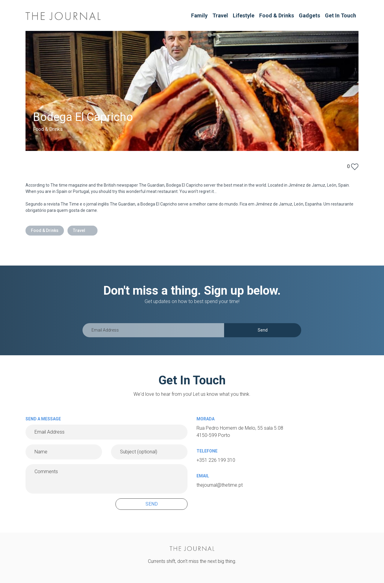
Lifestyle (243, 15)
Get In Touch (340, 15)
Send (263, 330)
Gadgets (309, 15)
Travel (220, 15)
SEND (152, 504)
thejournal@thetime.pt (219, 485)
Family (199, 15)
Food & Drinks (276, 15)
